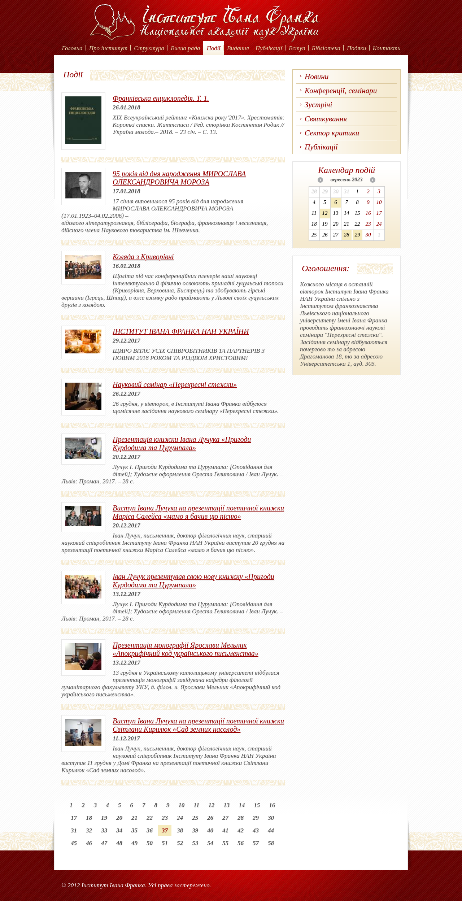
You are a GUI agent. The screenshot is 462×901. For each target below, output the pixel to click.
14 (242, 805)
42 (240, 830)
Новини (316, 76)
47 (104, 843)
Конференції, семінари (341, 90)
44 (271, 830)
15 (257, 805)
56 (240, 843)
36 (150, 830)
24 (180, 817)
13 (226, 805)
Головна (72, 48)
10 (181, 805)
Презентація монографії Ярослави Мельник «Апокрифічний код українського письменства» (185, 649)
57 (256, 843)
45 (74, 843)
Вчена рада (185, 48)
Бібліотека (326, 48)
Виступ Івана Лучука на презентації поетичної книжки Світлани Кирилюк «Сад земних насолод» (198, 725)
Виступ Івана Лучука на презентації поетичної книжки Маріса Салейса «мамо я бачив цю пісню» (198, 512)
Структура (149, 48)
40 (210, 830)
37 (165, 830)
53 (195, 843)
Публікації (269, 48)
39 (195, 830)
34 (119, 830)
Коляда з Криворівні (143, 257)
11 (196, 805)
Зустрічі (318, 104)
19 (104, 817)
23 (165, 817)
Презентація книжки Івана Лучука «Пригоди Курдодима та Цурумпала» (182, 443)
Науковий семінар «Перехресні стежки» (175, 384)
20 (119, 817)
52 (180, 843)
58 (271, 843)
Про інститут (108, 48)
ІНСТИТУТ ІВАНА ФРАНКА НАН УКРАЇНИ (181, 331)
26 (210, 817)
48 (119, 843)
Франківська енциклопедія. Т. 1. (161, 98)
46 (89, 843)
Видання (238, 48)
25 (195, 817)
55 (225, 843)
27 (225, 817)
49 (134, 843)
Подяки (356, 48)
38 (180, 830)
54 (210, 843)
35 (134, 830)
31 (74, 830)
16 (272, 805)
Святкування (326, 118)
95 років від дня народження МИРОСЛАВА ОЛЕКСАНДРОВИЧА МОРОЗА (179, 178)
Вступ (297, 48)
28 (240, 817)
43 (256, 830)
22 (150, 817)
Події (213, 48)
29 (256, 817)
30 (271, 817)
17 (74, 817)
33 (104, 830)
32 (89, 830)
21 (134, 817)
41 (225, 830)
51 (165, 843)
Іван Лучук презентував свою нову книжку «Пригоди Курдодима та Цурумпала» (193, 581)
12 (211, 805)
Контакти (387, 48)
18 (89, 817)
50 (150, 843)
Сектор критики (332, 133)
